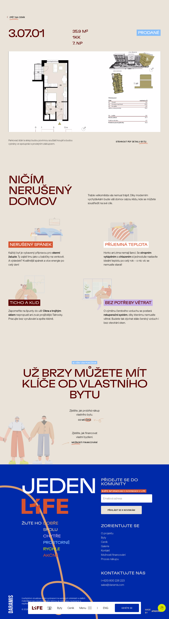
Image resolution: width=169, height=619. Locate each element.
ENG (105, 607)
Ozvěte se (127, 608)
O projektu (107, 533)
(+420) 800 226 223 (113, 580)
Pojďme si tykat (163, 608)
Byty (59, 607)
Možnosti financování (113, 554)
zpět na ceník (15, 17)
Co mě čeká (84, 420)
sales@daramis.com (112, 584)
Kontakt (105, 550)
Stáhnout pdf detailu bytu (131, 141)
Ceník (71, 607)
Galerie (105, 546)
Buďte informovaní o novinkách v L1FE (123, 491)
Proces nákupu (110, 559)
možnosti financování (85, 442)
